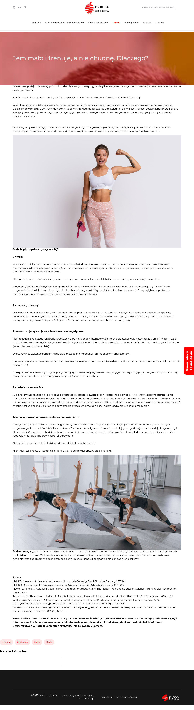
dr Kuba (36, 22)
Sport (37, 646)
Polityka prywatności (126, 701)
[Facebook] (14, 7)
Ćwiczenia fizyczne (98, 22)
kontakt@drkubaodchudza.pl (161, 7)
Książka (147, 22)
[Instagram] (25, 7)
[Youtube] (19, 7)
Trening (6, 646)
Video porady (131, 22)
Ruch (49, 646)
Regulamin (107, 701)
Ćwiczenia (22, 646)
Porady (116, 22)
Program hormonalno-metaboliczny (64, 22)
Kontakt (160, 22)
